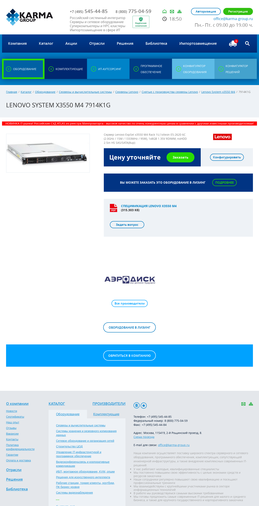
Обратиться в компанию (129, 356)
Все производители (130, 303)
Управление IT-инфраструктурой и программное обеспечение (78, 454)
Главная (11, 92)
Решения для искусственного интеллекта (83, 477)
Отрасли (13, 470)
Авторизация (206, 11)
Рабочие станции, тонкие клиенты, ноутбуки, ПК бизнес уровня (85, 485)
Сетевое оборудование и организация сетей (85, 440)
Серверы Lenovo (126, 92)
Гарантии (12, 454)
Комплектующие (106, 414)
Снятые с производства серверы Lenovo (170, 92)
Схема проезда (144, 437)
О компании (17, 404)
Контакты (12, 439)
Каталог (26, 92)
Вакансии (12, 433)
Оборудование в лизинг (129, 327)
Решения (14, 479)
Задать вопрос (127, 225)
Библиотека (17, 489)
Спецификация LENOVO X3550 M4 (149, 206)
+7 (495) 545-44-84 (154, 425)
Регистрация (238, 11)
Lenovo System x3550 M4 (218, 92)
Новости (11, 411)
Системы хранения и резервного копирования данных (86, 433)
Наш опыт (12, 422)
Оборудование (45, 92)
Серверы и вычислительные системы (85, 92)
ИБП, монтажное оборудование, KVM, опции (85, 471)
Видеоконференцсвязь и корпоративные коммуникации (82, 464)
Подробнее (224, 182)
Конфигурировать (227, 157)
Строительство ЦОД (69, 446)
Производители (108, 404)
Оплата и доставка (18, 460)
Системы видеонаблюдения (74, 492)
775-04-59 (133, 11)
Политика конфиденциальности (20, 447)
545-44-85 (89, 11)
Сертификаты (15, 416)
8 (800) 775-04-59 (176, 421)
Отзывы (11, 428)
